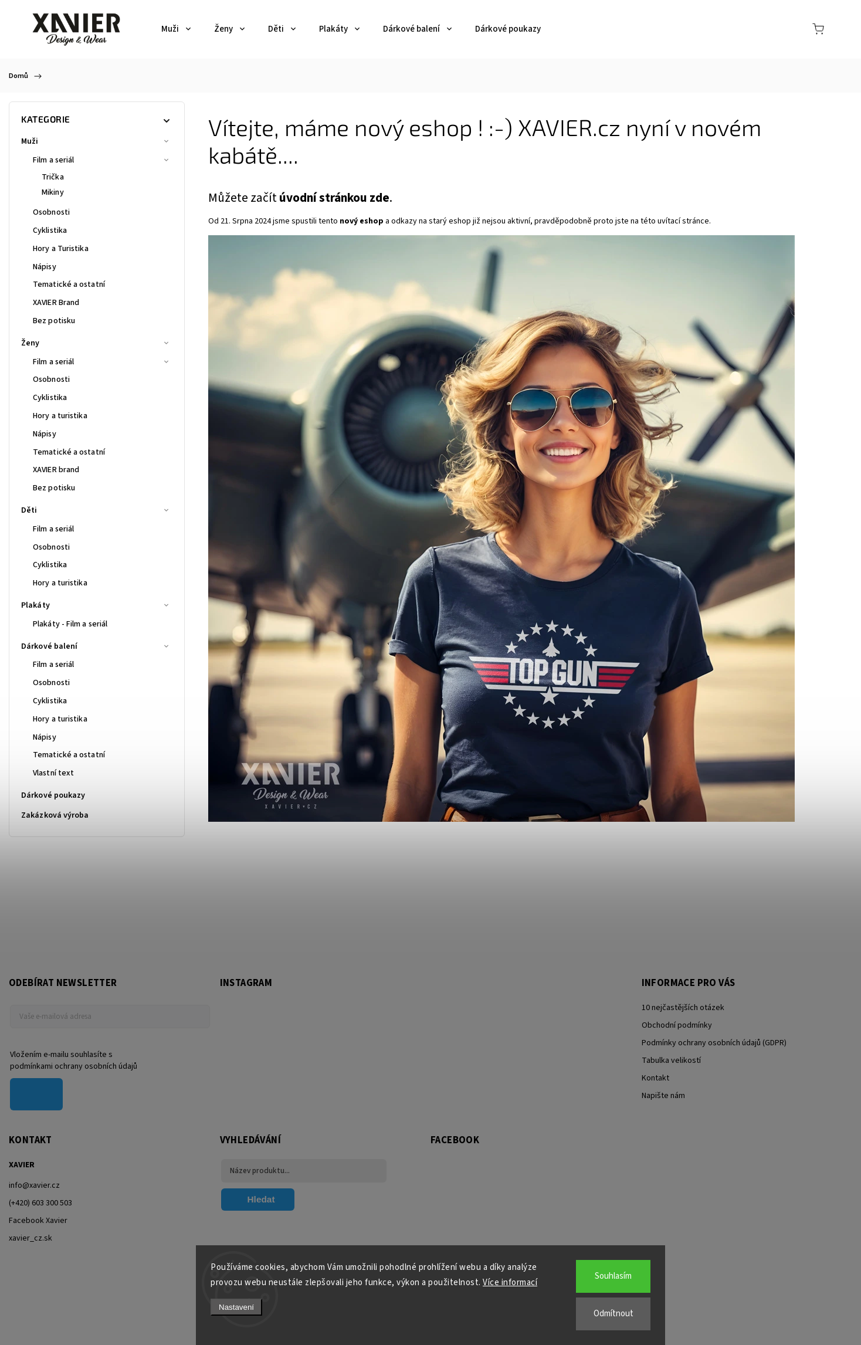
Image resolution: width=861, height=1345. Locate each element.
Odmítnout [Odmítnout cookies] (613, 1313)
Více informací (510, 1282)
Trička (53, 177)
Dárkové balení (96, 646)
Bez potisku (54, 321)
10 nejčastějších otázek (683, 1008)
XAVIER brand (56, 470)
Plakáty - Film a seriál (70, 624)
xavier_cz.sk (30, 1238)
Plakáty (96, 605)
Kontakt (655, 1078)
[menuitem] (176, 29)
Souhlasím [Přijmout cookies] (613, 1276)
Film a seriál (102, 160)
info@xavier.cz (34, 1185)
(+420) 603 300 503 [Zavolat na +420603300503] (40, 1203)
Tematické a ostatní (69, 284)
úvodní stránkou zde (334, 198)
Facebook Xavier (38, 1221)
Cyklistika (50, 230)
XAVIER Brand (56, 303)
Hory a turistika (60, 416)
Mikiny (53, 192)
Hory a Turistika (61, 249)
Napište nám (663, 1096)
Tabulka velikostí (671, 1060)
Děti (96, 510)
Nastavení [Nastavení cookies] (236, 1307)
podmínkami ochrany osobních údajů (73, 1066)
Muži (96, 141)
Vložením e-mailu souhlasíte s (104, 1060)
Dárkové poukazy (54, 795)
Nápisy (44, 267)
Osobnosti (51, 212)
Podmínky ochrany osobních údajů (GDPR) (714, 1043)
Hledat (261, 1199)
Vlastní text (53, 773)
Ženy (96, 343)
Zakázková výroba (56, 815)
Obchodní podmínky (677, 1025)
